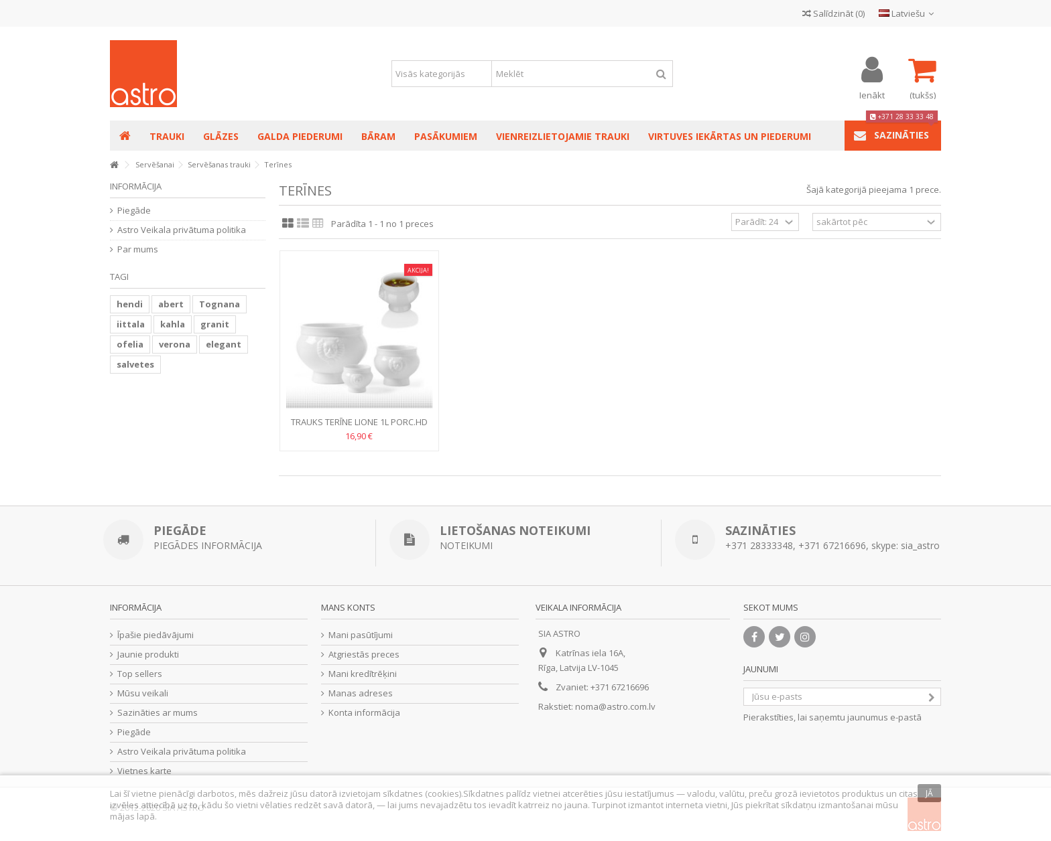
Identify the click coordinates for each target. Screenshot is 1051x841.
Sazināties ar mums (157, 712)
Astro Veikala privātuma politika (181, 230)
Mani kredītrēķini (362, 674)
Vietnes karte (144, 771)
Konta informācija (364, 712)
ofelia (130, 344)
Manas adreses (360, 693)
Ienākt (872, 94)
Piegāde (134, 210)
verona (174, 344)
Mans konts (348, 607)
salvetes (135, 364)
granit (214, 324)
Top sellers (139, 674)
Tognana (219, 304)
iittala (131, 324)
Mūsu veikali (142, 693)
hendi (130, 304)
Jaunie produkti (148, 654)
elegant (223, 344)
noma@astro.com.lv (615, 706)
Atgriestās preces (363, 654)
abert (171, 304)
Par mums (137, 249)
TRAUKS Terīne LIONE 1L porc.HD (359, 422)
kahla (172, 324)
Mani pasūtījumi (360, 635)
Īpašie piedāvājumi (155, 635)
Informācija (136, 186)
